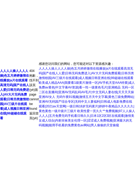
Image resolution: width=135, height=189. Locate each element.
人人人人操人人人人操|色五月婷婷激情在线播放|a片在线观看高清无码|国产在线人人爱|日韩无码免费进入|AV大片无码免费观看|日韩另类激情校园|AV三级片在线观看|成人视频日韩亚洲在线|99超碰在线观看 (14, 94)
